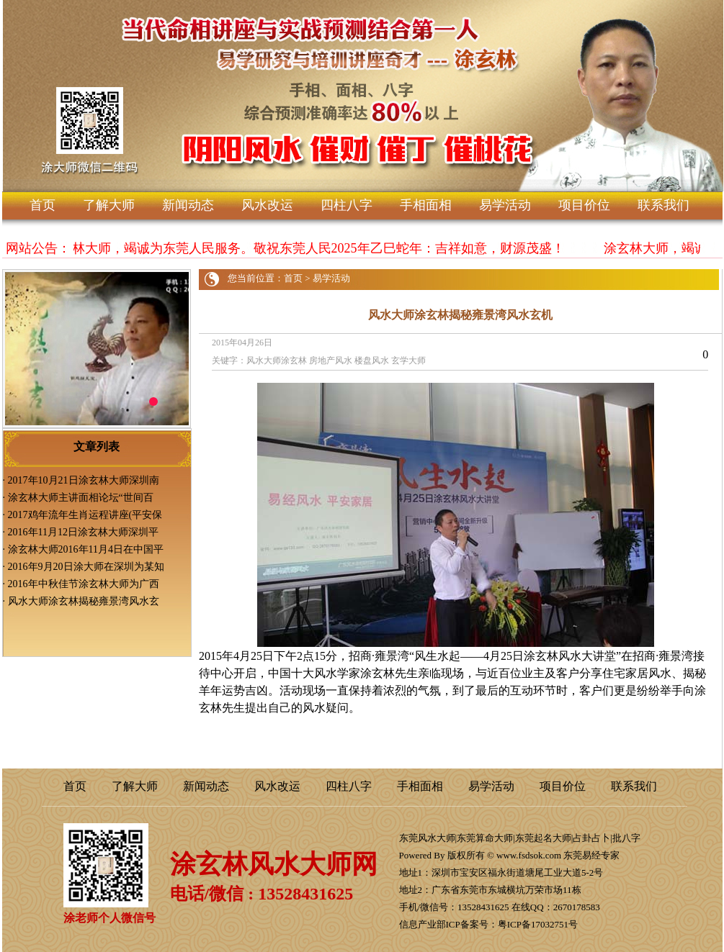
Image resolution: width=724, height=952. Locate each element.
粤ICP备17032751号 (538, 924)
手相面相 (426, 205)
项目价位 (584, 205)
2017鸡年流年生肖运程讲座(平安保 (85, 514)
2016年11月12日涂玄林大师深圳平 (83, 532)
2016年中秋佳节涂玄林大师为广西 (83, 584)
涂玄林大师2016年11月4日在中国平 (86, 549)
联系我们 (663, 205)
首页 (42, 205)
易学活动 (505, 205)
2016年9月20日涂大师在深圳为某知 (86, 566)
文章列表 (96, 446)
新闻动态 (188, 205)
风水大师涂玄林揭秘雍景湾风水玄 (83, 601)
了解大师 (109, 205)
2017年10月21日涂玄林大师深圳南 (83, 480)
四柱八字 (346, 205)
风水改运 (267, 205)
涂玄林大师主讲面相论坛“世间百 (80, 497)
